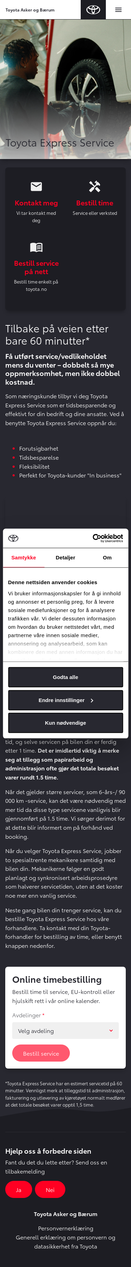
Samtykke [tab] (23, 557)
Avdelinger (26, 1015)
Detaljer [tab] (65, 557)
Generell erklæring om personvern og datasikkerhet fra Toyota (65, 1241)
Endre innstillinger (65, 700)
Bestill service (41, 1053)
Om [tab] (107, 557)
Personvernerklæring (65, 1228)
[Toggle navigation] (118, 10)
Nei (50, 1189)
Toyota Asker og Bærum (30, 10)
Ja (18, 1189)
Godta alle (65, 677)
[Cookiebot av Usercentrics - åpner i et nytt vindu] (93, 538)
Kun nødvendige (65, 723)
